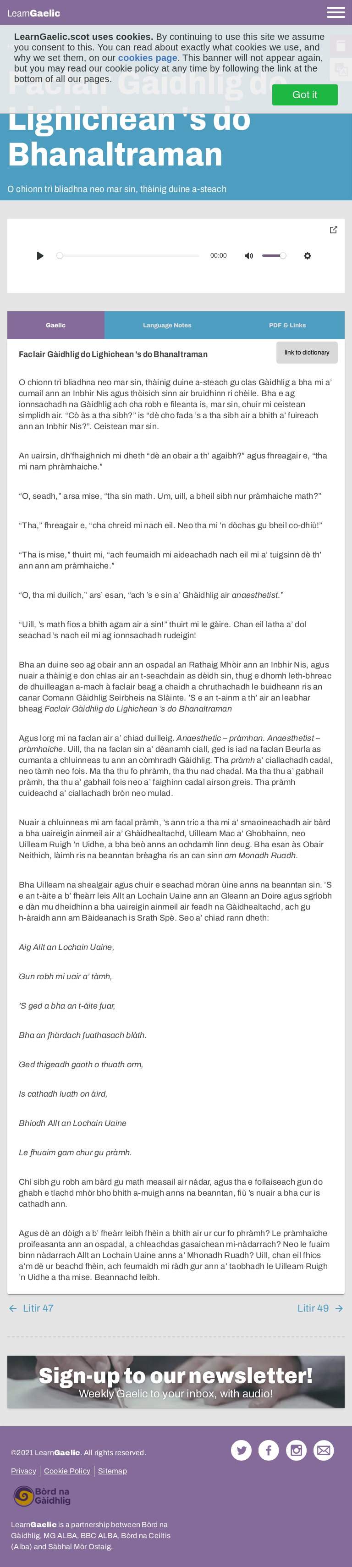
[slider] (128, 255)
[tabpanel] (176, 816)
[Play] (40, 256)
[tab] (55, 325)
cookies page (147, 58)
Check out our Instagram (296, 1450)
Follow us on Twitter (241, 1450)
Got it (305, 94)
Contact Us (324, 1450)
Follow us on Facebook (268, 1450)
